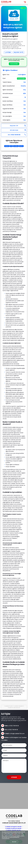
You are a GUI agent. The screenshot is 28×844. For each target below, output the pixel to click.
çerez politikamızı (14, 837)
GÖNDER (14, 777)
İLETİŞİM (8, 52)
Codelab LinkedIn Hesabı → (14, 830)
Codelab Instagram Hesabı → (14, 826)
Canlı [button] (23, 8)
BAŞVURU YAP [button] (18, 52)
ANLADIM (14, 842)
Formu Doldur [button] (14, 64)
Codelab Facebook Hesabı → (14, 828)
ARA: (17, 135)
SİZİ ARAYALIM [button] (18, 130)
